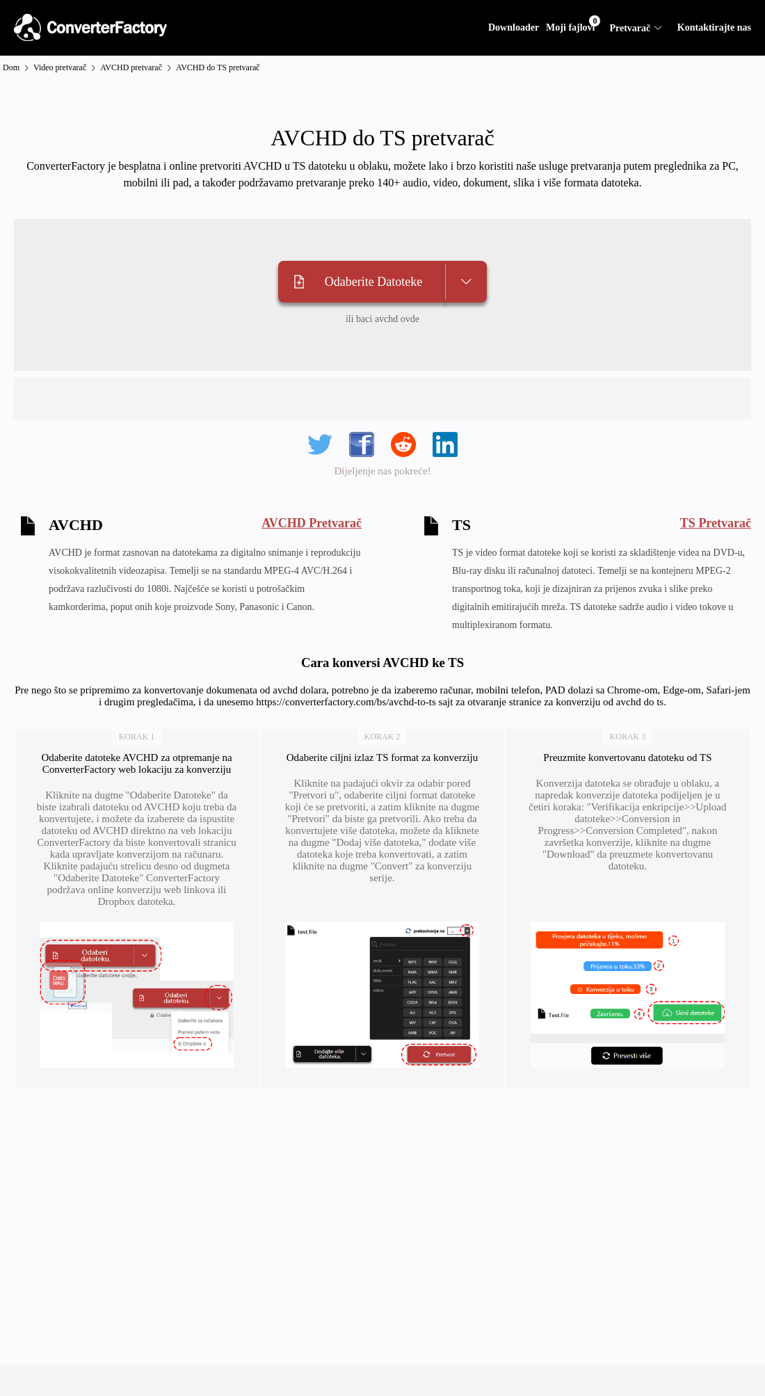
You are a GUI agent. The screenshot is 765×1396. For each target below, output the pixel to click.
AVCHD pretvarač (131, 67)
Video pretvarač (59, 67)
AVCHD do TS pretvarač (218, 67)
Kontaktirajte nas (714, 27)
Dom (11, 67)
